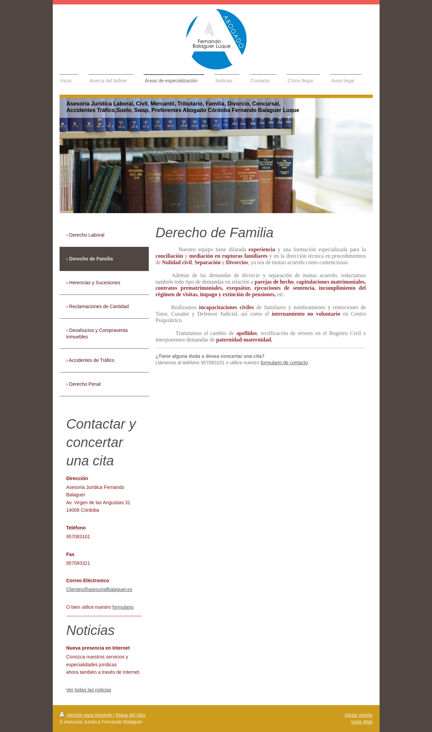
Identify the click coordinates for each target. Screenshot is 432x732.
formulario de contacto (284, 362)
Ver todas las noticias (88, 690)
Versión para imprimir (86, 715)
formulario (122, 607)
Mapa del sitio (130, 715)
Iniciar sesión (359, 715)
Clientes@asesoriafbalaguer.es (99, 589)
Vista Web (361, 722)
